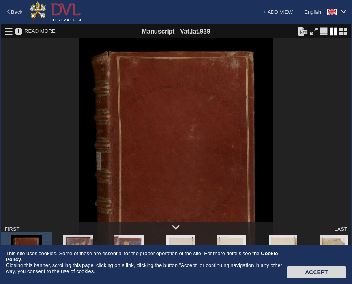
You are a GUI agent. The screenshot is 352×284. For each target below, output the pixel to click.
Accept (316, 272)
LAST (340, 229)
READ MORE (40, 31)
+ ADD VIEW (278, 12)
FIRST (12, 229)
